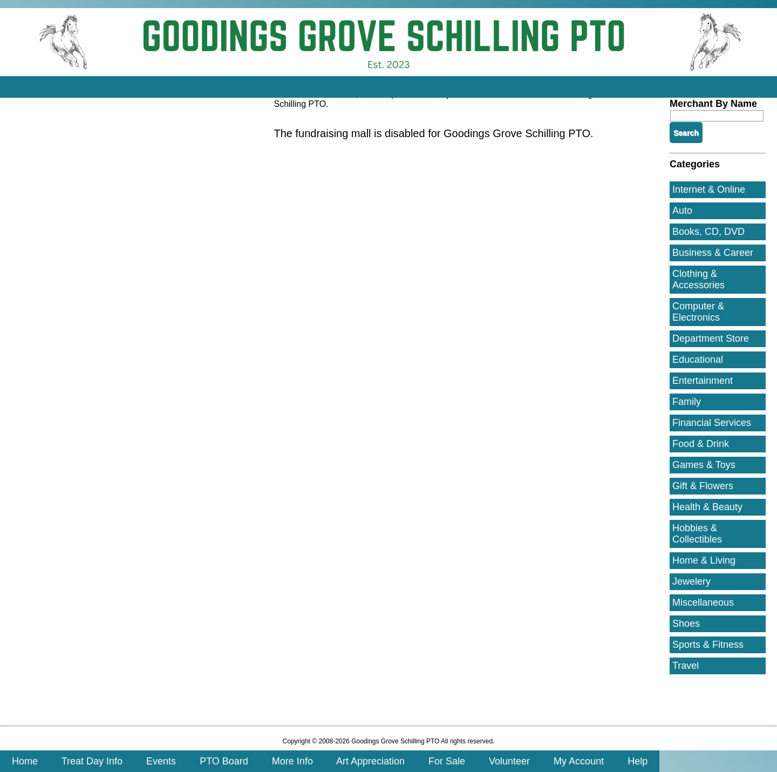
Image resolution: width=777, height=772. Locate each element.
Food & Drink (700, 443)
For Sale (447, 761)
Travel (685, 665)
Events (161, 761)
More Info (292, 761)
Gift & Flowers (702, 485)
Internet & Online (708, 189)
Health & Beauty (707, 507)
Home (24, 761)
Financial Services (711, 422)
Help (637, 761)
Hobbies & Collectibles (697, 534)
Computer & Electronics (698, 312)
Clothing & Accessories (698, 279)
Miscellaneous (703, 602)
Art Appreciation (370, 761)
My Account (578, 761)
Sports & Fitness (708, 644)
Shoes (686, 623)
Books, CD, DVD (708, 231)
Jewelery (691, 581)
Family (686, 401)
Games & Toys (703, 464)
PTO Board (224, 761)
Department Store (710, 338)
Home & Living (703, 560)
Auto (682, 210)
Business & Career (712, 252)
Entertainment (702, 380)
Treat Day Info (92, 761)
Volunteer (509, 761)
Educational (697, 359)
